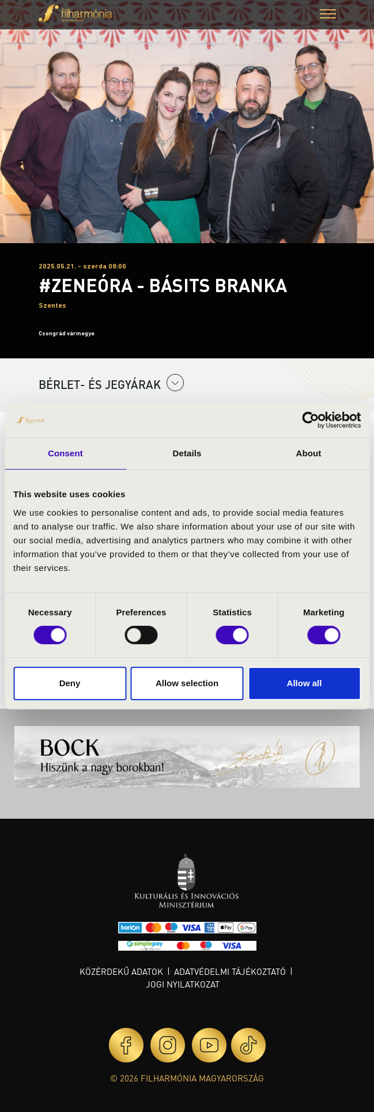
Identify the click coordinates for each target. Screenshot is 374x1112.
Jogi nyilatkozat (183, 984)
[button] (328, 15)
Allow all (304, 683)
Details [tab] (187, 453)
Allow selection (187, 683)
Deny (70, 683)
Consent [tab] (65, 453)
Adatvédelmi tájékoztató (230, 971)
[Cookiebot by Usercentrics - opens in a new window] (310, 420)
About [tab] (309, 453)
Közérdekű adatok (121, 971)
